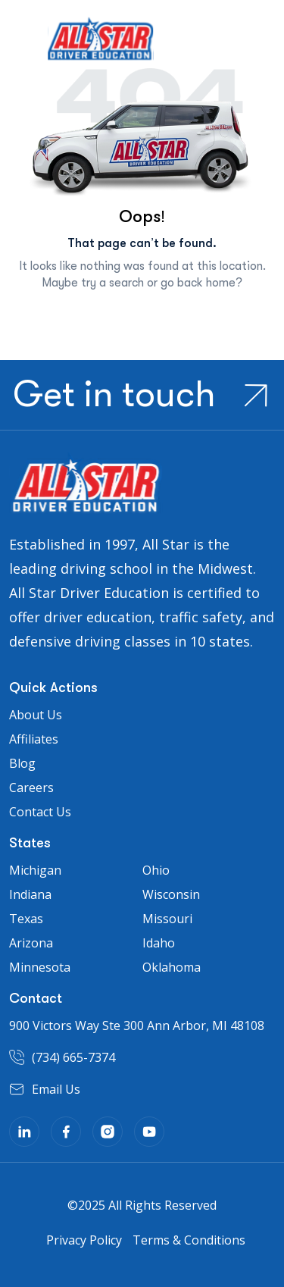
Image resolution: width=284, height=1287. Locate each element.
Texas (26, 918)
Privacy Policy (84, 1240)
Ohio (156, 870)
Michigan (35, 870)
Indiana (30, 894)
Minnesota (39, 967)
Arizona (31, 943)
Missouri (167, 918)
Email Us (56, 1089)
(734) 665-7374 (73, 1057)
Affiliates (33, 739)
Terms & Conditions (189, 1240)
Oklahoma (171, 967)
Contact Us (40, 811)
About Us (35, 714)
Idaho (158, 943)
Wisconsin (171, 894)
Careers (31, 787)
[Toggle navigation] (20, 44)
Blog (22, 763)
